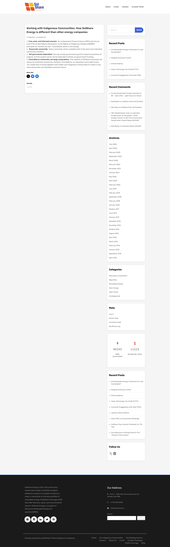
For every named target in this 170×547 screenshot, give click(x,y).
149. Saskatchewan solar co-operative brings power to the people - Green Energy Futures (125, 115)
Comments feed (115, 322)
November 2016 (115, 225)
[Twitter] (47, 519)
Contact (125, 7)
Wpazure (61, 538)
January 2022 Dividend (120, 413)
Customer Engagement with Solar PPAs (126, 75)
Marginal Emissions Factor (121, 58)
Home (94, 538)
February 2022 (114, 164)
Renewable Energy (116, 284)
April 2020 (113, 181)
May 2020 (113, 177)
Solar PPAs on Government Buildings (125, 419)
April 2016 (113, 237)
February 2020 (114, 185)
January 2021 (114, 173)
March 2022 (113, 160)
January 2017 (114, 217)
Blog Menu (32, 37)
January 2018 (114, 205)
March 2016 (113, 241)
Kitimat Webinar (117, 64)
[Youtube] (54, 519)
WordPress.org (114, 326)
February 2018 (114, 201)
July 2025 (113, 144)
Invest (116, 7)
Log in (111, 314)
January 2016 (114, 250)
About (107, 7)
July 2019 (112, 189)
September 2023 (115, 156)
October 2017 (114, 209)
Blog (143, 543)
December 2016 (115, 221)
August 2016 (114, 233)
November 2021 (115, 169)
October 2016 (114, 229)
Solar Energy (114, 288)
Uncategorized (41, 37)
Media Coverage (131, 543)
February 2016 (114, 245)
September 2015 (115, 254)
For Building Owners (134, 538)
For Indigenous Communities (111, 538)
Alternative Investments (118, 276)
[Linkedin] (41, 519)
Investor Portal (138, 7)
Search (109, 514)
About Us (112, 540)
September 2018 (115, 197)
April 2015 (113, 258)
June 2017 (113, 213)
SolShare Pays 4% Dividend (132, 101)
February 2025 (114, 152)
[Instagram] (34, 519)
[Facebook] (28, 519)
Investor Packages (135, 540)
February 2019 (114, 193)
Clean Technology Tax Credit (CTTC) (124, 69)
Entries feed (113, 318)
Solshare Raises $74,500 (131, 126)
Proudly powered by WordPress (37, 538)
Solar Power (113, 292)
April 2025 (113, 148)
